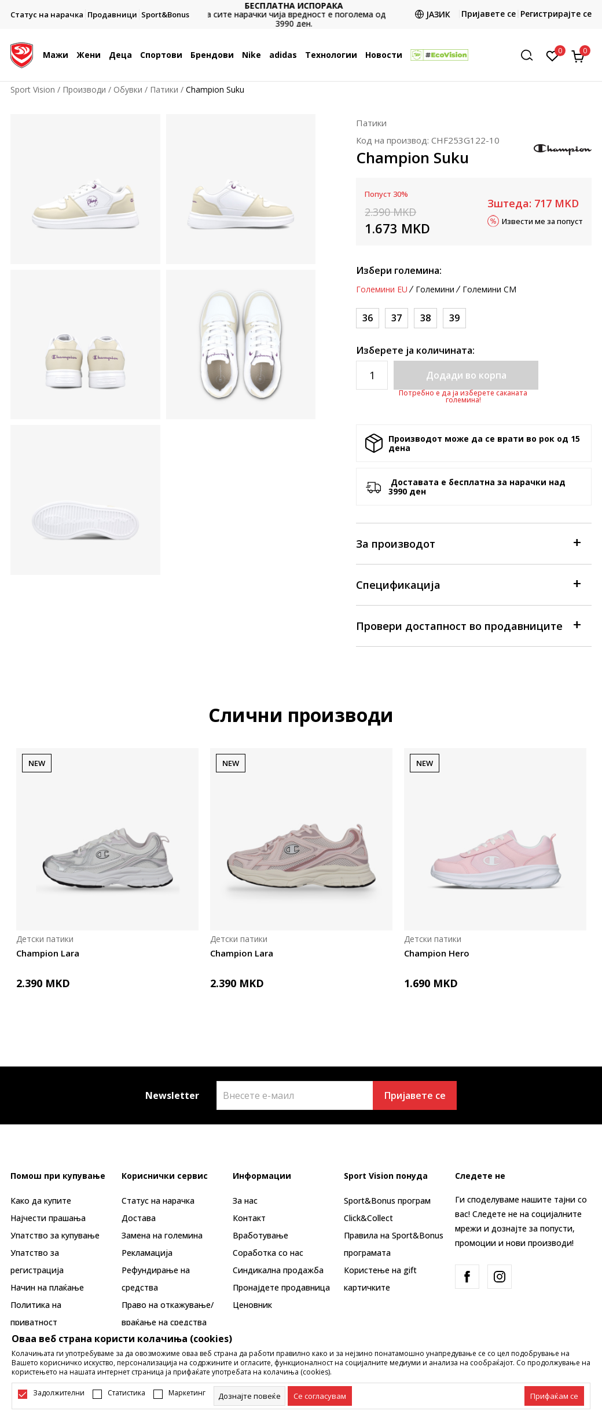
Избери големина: (399, 270)
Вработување (260, 1235)
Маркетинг (186, 1393)
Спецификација (468, 584)
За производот (468, 543)
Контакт (249, 1217)
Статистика (126, 1393)
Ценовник (252, 1304)
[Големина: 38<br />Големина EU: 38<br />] (425, 318)
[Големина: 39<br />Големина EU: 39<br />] (454, 318)
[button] (531, 55)
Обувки (127, 89)
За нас (245, 1200)
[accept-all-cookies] (554, 1396)
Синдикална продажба (278, 1270)
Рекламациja (147, 1252)
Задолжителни (59, 1393)
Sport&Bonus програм (387, 1200)
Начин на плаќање (47, 1287)
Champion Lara (47, 953)
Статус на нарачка (158, 1200)
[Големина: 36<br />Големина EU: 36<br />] (367, 318)
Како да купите (40, 1200)
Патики (164, 89)
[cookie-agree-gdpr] (320, 1396)
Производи (84, 89)
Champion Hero (436, 953)
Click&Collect (368, 1217)
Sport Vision (32, 89)
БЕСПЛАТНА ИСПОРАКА (301, 5)
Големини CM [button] (489, 289)
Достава (139, 1217)
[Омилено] (552, 55)
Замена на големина (162, 1235)
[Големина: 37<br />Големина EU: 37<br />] (396, 318)
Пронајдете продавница (281, 1287)
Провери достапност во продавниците (468, 625)
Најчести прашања (48, 1217)
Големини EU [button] (382, 289)
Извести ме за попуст (542, 220)
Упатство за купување (55, 1235)
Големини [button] (435, 289)
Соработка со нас (268, 1252)
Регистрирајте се (556, 13)
